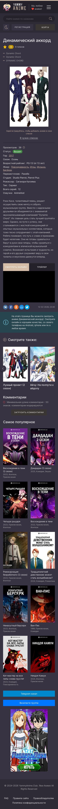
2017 (11, 155)
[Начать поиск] (50, 19)
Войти (45, 27)
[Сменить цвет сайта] (6, 27)
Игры (33, 167)
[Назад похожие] (3, 368)
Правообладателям (43, 798)
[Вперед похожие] (55, 368)
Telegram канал (29, 693)
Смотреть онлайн (16, 267)
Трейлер (42, 267)
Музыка (41, 167)
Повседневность (20, 167)
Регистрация (22, 27)
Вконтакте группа (29, 703)
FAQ (6, 798)
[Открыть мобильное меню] (49, 7)
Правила (21, 798)
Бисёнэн (7, 170)
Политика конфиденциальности (29, 802)
